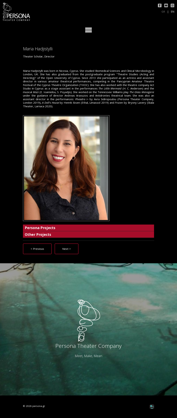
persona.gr (38, 406)
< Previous (37, 249)
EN (172, 11)
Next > (66, 249)
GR (163, 11)
